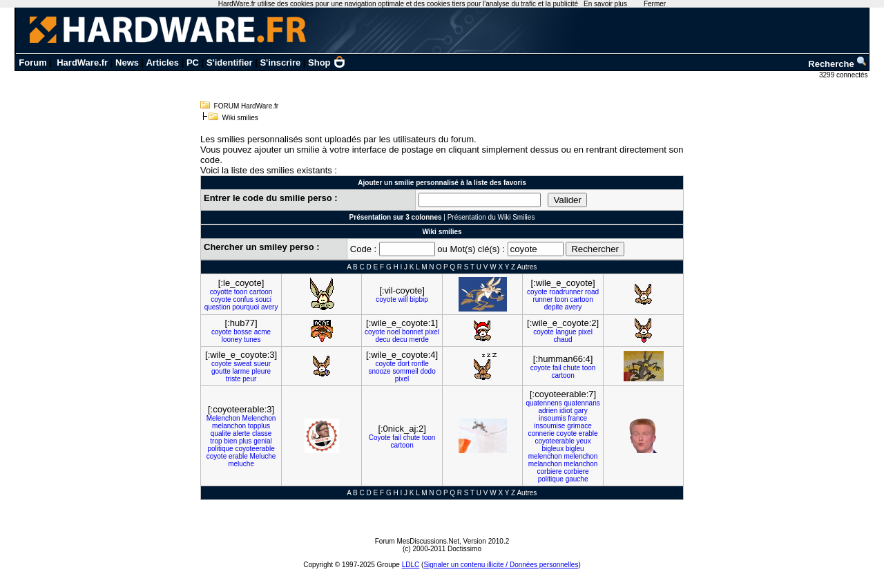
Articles (162, 62)
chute (572, 368)
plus (245, 441)
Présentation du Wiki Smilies (491, 217)
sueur (262, 363)
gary (580, 410)
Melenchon (223, 418)
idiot (565, 410)
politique (220, 448)
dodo (427, 371)
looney (232, 339)
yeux (584, 441)
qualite (221, 433)
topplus (259, 426)
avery (269, 307)
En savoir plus (605, 4)
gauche (577, 479)
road (592, 292)
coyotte (221, 292)
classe (261, 433)
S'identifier (229, 62)
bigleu (575, 448)
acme (262, 332)
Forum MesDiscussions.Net (417, 541)
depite (553, 307)
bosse (242, 332)
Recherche (837, 64)
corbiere (549, 471)
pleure (261, 371)
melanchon (229, 426)
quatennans (581, 403)
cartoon (260, 292)
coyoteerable (254, 448)
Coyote (380, 437)
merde (418, 339)
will (403, 299)
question (217, 307)
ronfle (420, 363)
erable (238, 456)
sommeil (405, 371)
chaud (562, 339)
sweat (242, 363)
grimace (579, 426)
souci (263, 299)
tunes (252, 339)
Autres (527, 267)
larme (241, 371)
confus (243, 299)
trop (216, 441)
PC (192, 62)
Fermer (655, 4)
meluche (241, 464)
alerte (241, 433)
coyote (221, 299)
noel (393, 332)
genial (262, 441)
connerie (541, 433)
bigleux (552, 448)
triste (233, 379)
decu (382, 339)
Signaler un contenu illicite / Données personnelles (500, 564)
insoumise (549, 426)
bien (230, 441)
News (127, 62)
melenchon (545, 456)
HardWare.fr (82, 62)
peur (249, 379)
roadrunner (566, 292)
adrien (547, 410)
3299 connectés (844, 75)
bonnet (412, 332)
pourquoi (245, 307)
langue (565, 332)
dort (404, 363)
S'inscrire (280, 62)
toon (240, 292)
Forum (32, 62)
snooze (379, 371)
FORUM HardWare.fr (246, 106)
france (577, 418)
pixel (432, 332)
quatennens (543, 403)
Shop (326, 62)
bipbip (419, 299)
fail (556, 368)
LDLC (411, 564)
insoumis (552, 418)
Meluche (263, 456)
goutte (221, 371)
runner (542, 299)
